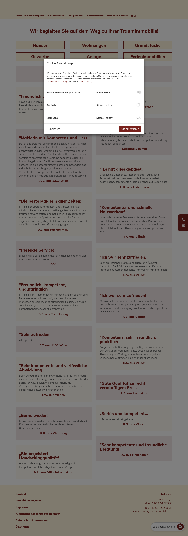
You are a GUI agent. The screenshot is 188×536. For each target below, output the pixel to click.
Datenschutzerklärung (57, 81)
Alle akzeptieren (130, 128)
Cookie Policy (86, 81)
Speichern (54, 128)
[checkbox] (139, 92)
